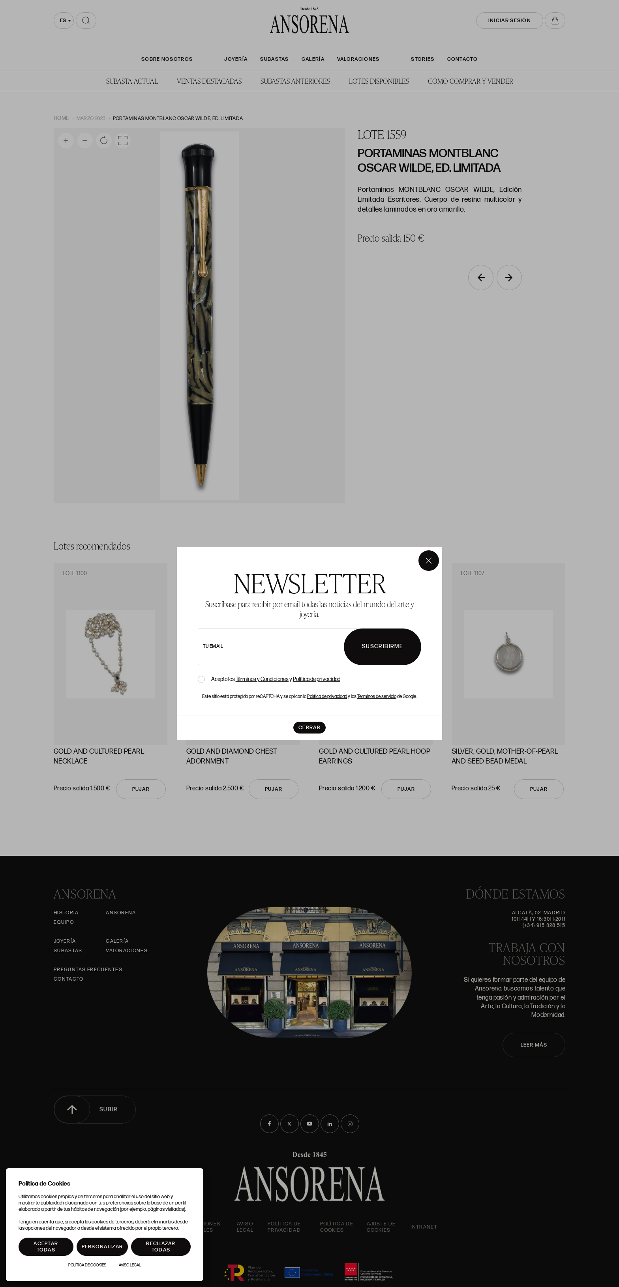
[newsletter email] (293, 646)
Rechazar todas (160, 1246)
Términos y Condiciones (262, 679)
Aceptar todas (46, 1246)
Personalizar (102, 1247)
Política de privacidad (316, 679)
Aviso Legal (130, 1265)
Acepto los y (275, 679)
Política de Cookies (87, 1265)
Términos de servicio (376, 697)
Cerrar (309, 727)
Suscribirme (382, 646)
